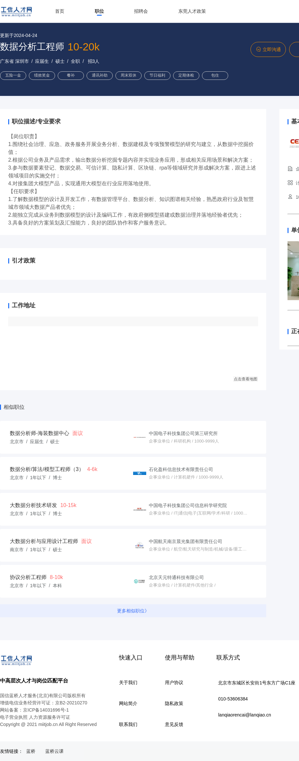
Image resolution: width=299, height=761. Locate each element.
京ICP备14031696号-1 (46, 710)
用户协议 (174, 682)
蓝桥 (30, 751)
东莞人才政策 (192, 11)
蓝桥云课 (54, 751)
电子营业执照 (14, 717)
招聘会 (141, 11)
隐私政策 (174, 703)
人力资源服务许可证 (49, 717)
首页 (59, 11)
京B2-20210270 (71, 702)
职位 (99, 11)
